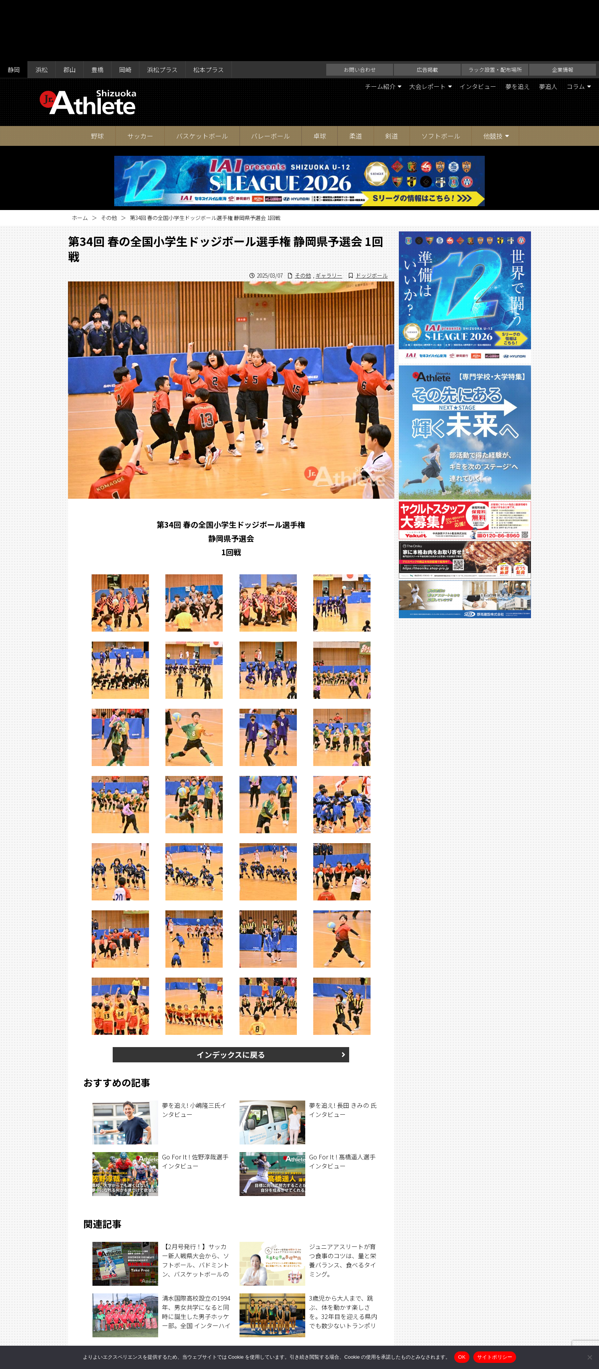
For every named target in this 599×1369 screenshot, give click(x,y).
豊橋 (97, 8)
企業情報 (562, 8)
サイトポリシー (374, 1332)
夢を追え (517, 25)
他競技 (493, 74)
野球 (97, 74)
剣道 (391, 74)
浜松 (42, 8)
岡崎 (125, 8)
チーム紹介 (380, 25)
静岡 (14, 8)
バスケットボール (202, 74)
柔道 (355, 74)
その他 (109, 156)
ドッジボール (372, 214)
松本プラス (208, 8)
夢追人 (548, 25)
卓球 (319, 74)
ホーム (80, 156)
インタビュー (478, 25)
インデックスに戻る (231, 993)
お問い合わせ (360, 8)
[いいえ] (589, 1357)
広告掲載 (427, 8)
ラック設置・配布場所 (495, 8)
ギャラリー (329, 214)
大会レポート (427, 25)
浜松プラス (162, 8)
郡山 (69, 8)
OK (461, 1357)
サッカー (140, 74)
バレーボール (270, 74)
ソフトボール (440, 74)
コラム (576, 25)
